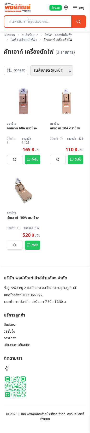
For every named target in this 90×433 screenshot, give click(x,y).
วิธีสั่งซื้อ (9, 331)
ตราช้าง (11, 123)
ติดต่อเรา (10, 324)
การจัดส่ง (10, 338)
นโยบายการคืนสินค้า (17, 344)
